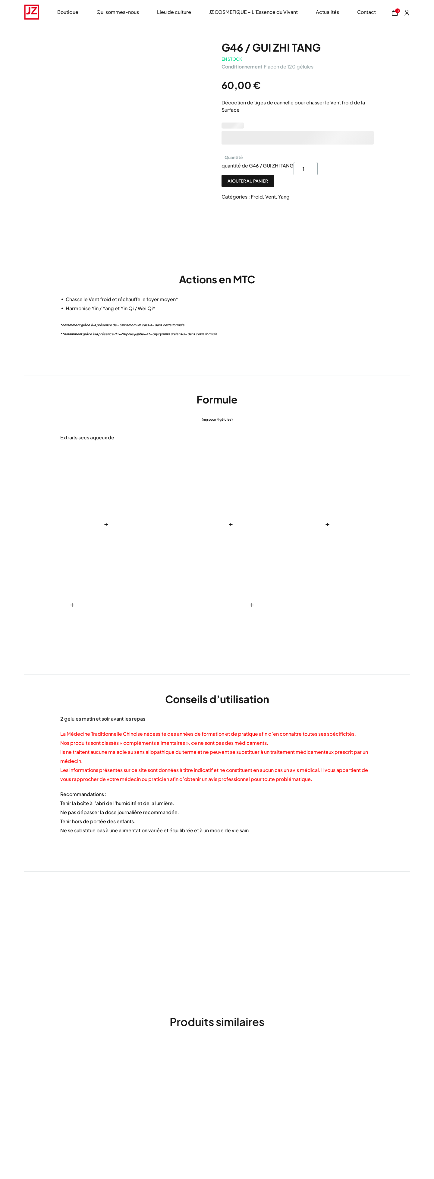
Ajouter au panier (248, 180)
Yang (284, 196)
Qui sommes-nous (117, 12)
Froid (257, 196)
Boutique (67, 12)
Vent (270, 196)
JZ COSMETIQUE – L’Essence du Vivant (253, 12)
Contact (366, 12)
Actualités (327, 12)
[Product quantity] (306, 168)
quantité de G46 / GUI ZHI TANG (258, 165)
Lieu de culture (174, 12)
